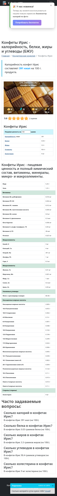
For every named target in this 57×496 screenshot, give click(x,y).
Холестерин (9, 154)
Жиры (7, 145)
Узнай (47, 491)
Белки (7, 141)
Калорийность (10, 136)
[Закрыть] (52, 485)
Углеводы (8, 149)
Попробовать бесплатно (27, 22)
